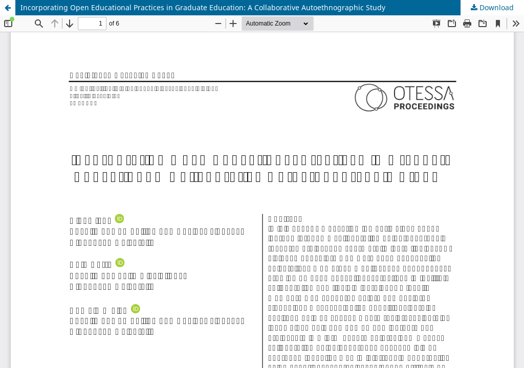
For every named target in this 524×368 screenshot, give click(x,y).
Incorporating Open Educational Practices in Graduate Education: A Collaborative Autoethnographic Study (202, 7)
